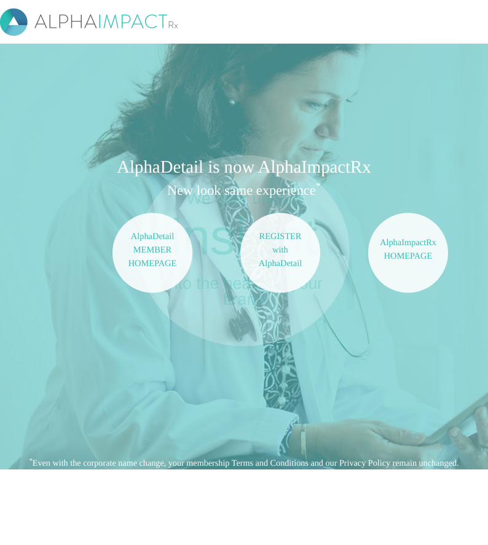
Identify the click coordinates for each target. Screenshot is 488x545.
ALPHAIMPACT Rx (92, 22)
